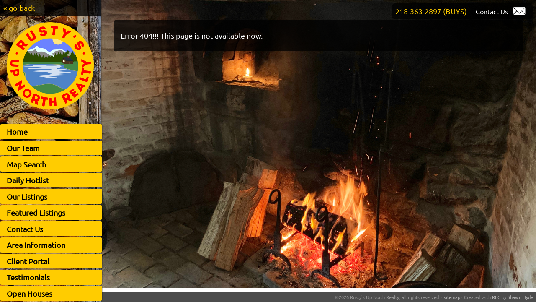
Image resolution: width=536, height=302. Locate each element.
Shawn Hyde (520, 297)
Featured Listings (36, 212)
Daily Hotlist (28, 180)
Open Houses (29, 293)
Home (17, 131)
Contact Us (25, 228)
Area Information (36, 244)
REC (496, 297)
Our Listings (27, 196)
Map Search (26, 164)
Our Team (23, 147)
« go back (19, 7)
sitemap (452, 297)
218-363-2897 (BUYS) (431, 11)
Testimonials (28, 277)
